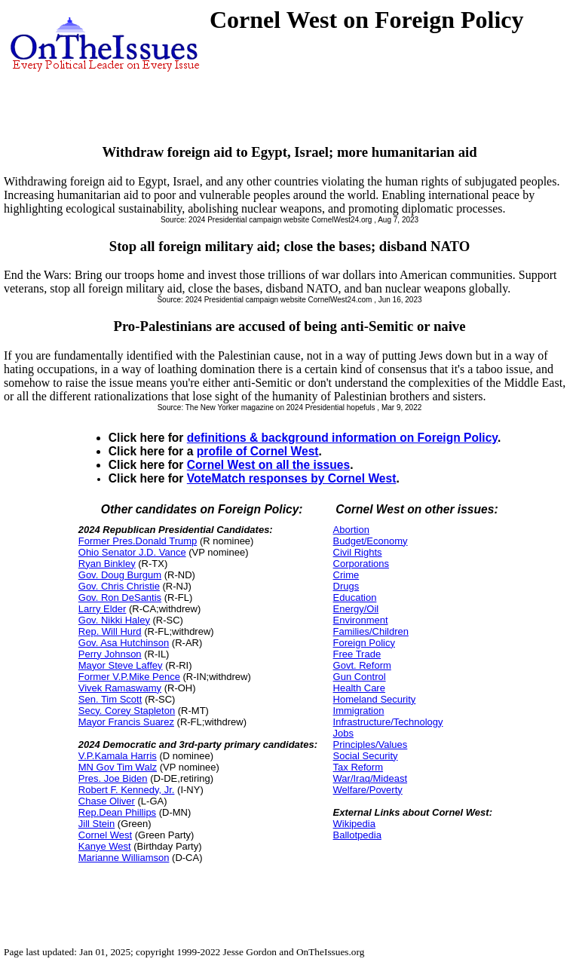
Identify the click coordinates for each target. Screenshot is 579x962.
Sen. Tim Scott (110, 699)
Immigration (358, 710)
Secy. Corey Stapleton (126, 710)
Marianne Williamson (124, 857)
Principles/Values (370, 744)
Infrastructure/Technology (388, 722)
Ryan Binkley (107, 563)
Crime (346, 575)
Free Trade (357, 654)
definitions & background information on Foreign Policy (342, 437)
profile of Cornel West (258, 451)
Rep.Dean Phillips (117, 812)
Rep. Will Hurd (110, 631)
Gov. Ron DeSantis (119, 597)
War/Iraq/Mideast (370, 778)
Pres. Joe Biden (113, 778)
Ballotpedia (357, 835)
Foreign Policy (364, 642)
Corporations (361, 563)
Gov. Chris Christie (119, 586)
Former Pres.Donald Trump (138, 541)
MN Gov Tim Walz (117, 767)
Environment (360, 620)
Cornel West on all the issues (268, 464)
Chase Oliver (106, 801)
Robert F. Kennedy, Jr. (126, 789)
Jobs (343, 733)
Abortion (351, 529)
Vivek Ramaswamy (119, 688)
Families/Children (371, 631)
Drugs (346, 586)
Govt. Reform (362, 665)
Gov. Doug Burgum (119, 575)
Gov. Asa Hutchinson (123, 642)
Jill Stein (96, 823)
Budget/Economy (370, 541)
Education (355, 597)
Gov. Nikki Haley (114, 620)
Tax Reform (358, 767)
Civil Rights (357, 552)
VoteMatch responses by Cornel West (292, 478)
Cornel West (105, 835)
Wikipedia (354, 823)
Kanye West (104, 846)
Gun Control (359, 676)
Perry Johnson (110, 654)
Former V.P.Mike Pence (129, 676)
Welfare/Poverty (368, 789)
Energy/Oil (356, 608)
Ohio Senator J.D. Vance (132, 552)
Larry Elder (102, 608)
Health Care (359, 688)
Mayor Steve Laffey (120, 665)
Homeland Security (374, 699)
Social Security (365, 755)
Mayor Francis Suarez (126, 722)
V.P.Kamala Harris (117, 755)
